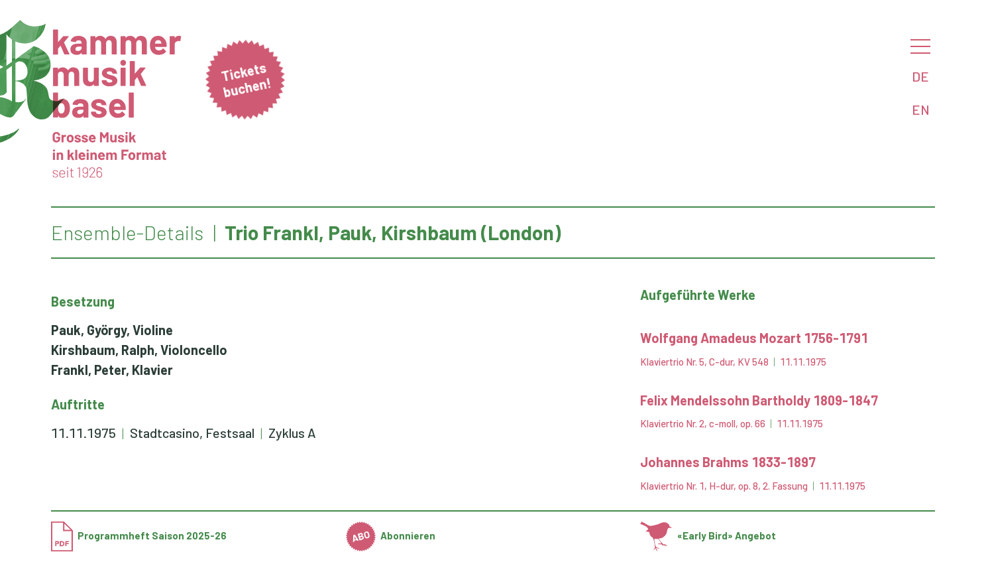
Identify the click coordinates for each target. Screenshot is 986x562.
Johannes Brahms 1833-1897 (728, 462)
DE (920, 76)
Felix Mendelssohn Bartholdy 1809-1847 (759, 400)
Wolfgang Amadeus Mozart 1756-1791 (754, 338)
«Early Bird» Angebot (708, 535)
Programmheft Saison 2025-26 (139, 535)
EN (921, 109)
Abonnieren (391, 535)
